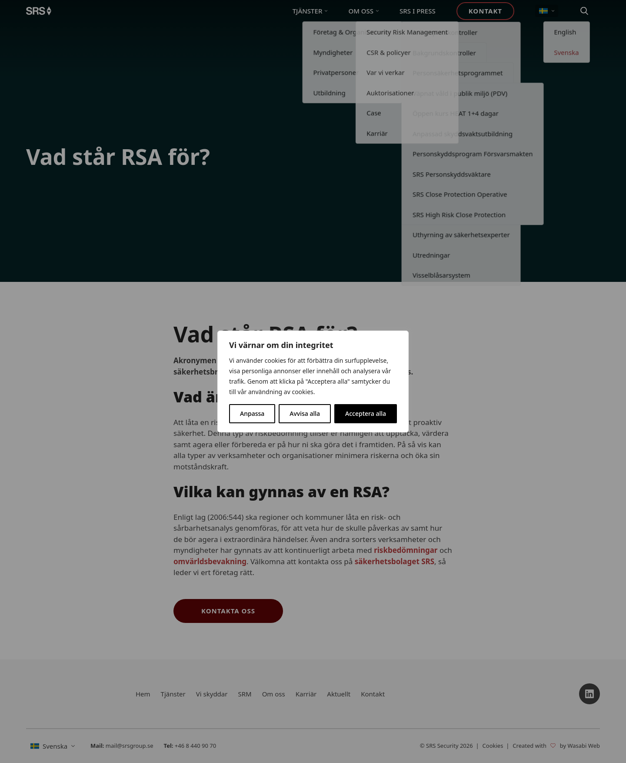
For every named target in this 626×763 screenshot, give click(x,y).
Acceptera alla (365, 413)
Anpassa (252, 413)
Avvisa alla (305, 413)
